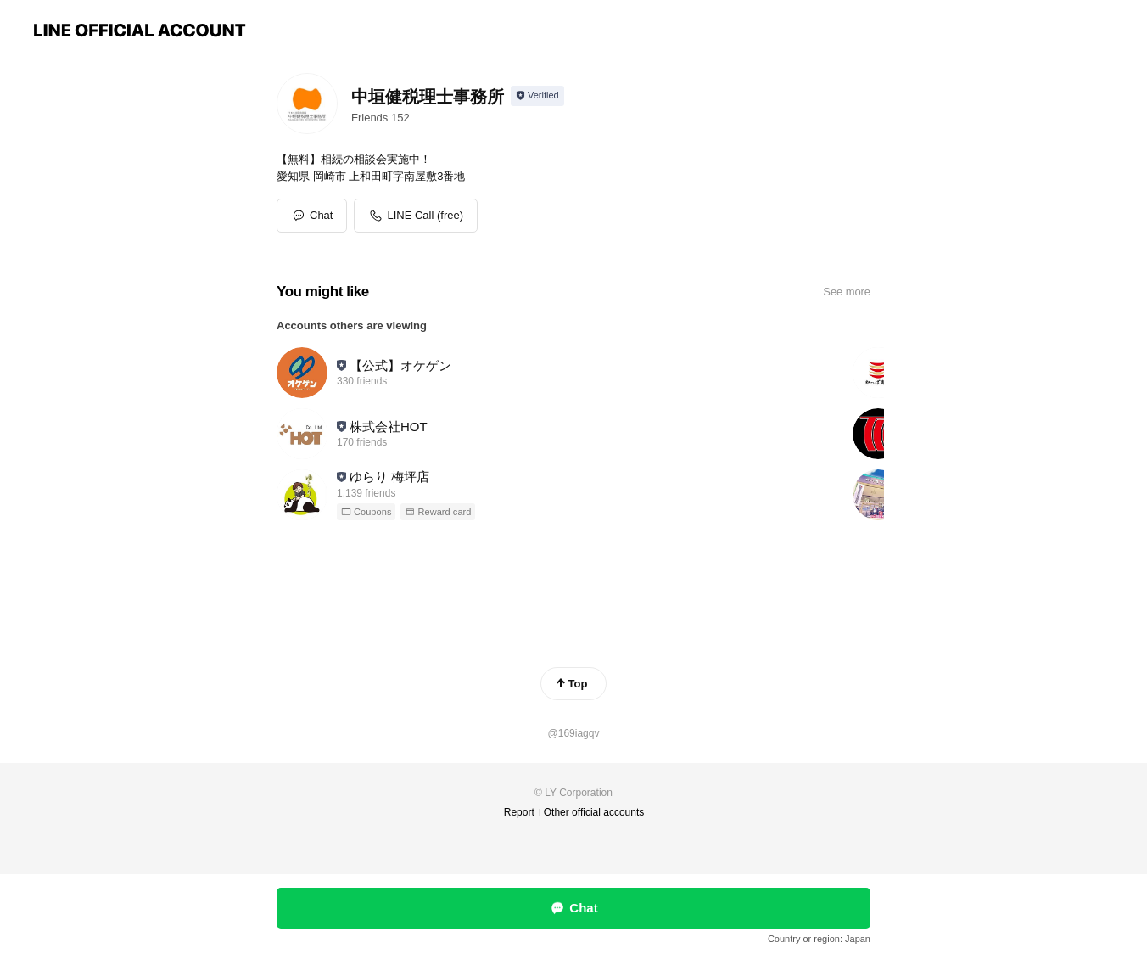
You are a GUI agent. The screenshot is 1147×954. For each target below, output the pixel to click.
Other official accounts (594, 812)
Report (519, 812)
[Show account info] (537, 96)
